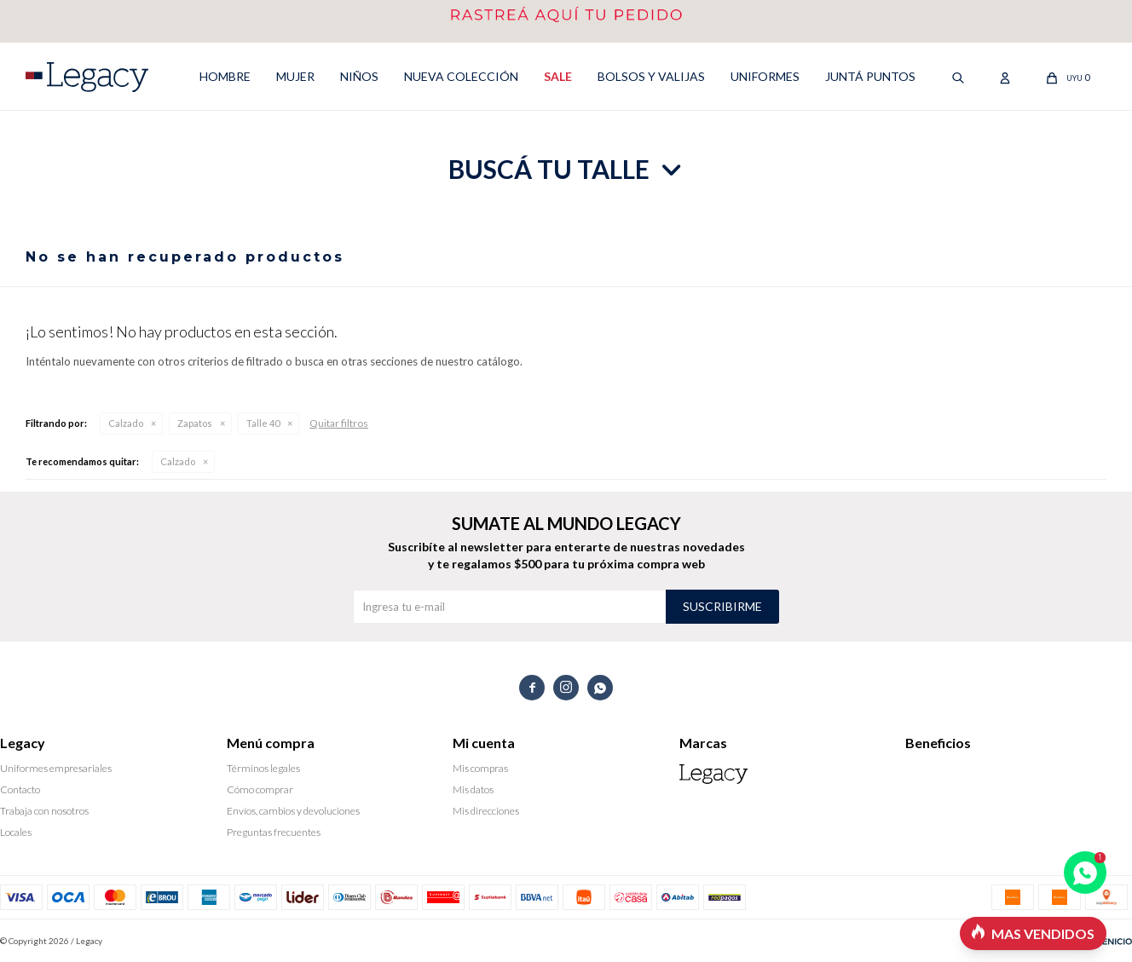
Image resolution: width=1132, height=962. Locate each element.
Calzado (125, 423)
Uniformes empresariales (56, 768)
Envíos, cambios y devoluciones (293, 810)
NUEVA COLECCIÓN (461, 76)
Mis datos (473, 789)
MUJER (295, 76)
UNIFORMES (765, 76)
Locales (16, 832)
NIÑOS (359, 76)
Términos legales (263, 768)
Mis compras (480, 768)
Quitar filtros (338, 423)
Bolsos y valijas (651, 76)
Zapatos (194, 423)
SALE (558, 76)
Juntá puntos (870, 76)
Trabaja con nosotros (44, 810)
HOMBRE (225, 76)
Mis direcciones (486, 810)
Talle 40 (263, 423)
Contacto (20, 789)
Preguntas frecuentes (274, 832)
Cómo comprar (260, 789)
